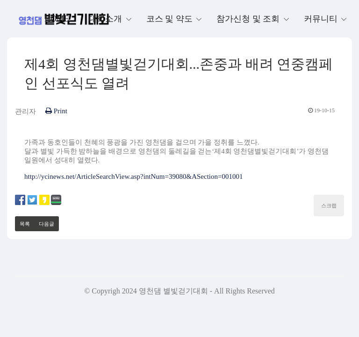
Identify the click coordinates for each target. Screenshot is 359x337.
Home (56, 18)
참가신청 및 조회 (249, 18)
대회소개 (106, 18)
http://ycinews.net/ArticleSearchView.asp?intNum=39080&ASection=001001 (133, 176)
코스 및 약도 (170, 18)
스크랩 (329, 205)
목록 (25, 224)
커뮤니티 (322, 18)
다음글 (46, 224)
